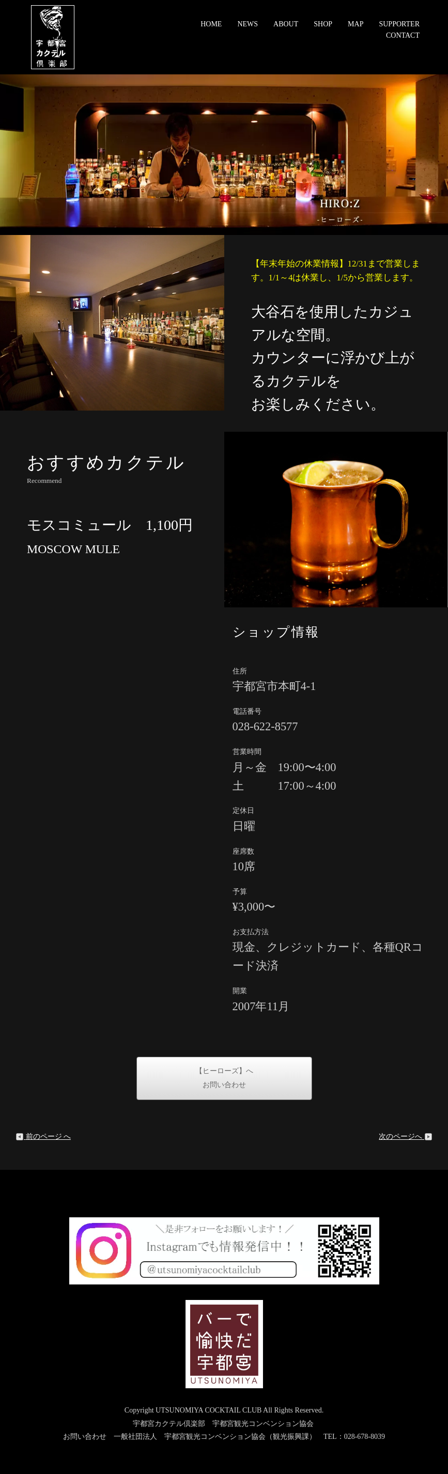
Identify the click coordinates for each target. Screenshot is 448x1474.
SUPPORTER (399, 24)
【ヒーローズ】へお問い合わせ (224, 1078)
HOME (211, 24)
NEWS (247, 24)
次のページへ (405, 1136)
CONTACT (403, 35)
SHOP (323, 24)
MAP (355, 24)
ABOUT (285, 24)
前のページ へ (43, 1136)
